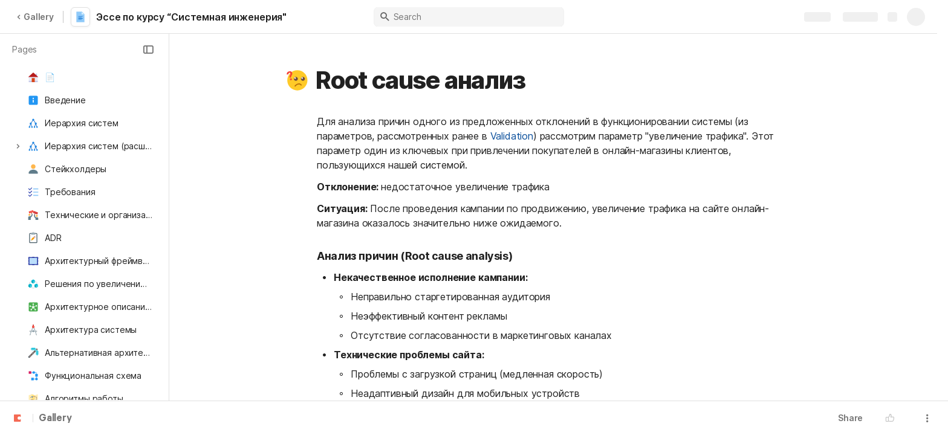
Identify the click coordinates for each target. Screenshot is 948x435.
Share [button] (850, 418)
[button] (148, 49)
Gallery (35, 16)
